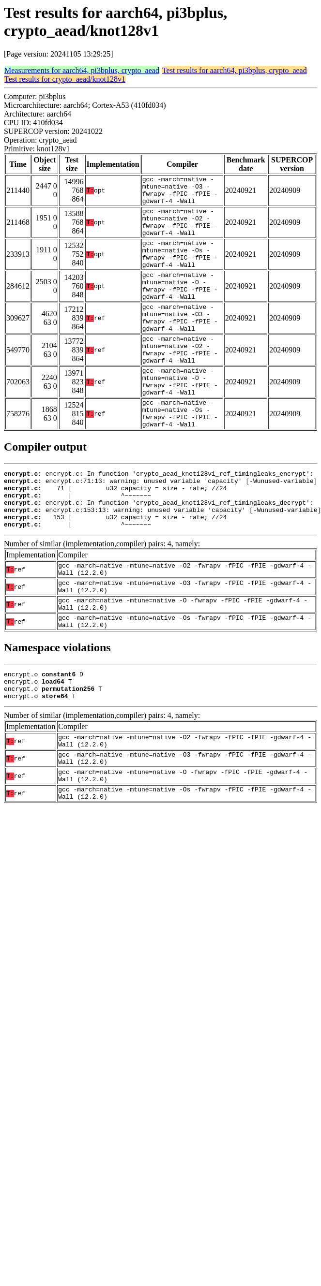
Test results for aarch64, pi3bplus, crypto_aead (234, 70)
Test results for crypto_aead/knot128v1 (64, 79)
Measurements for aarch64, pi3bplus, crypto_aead (81, 70)
